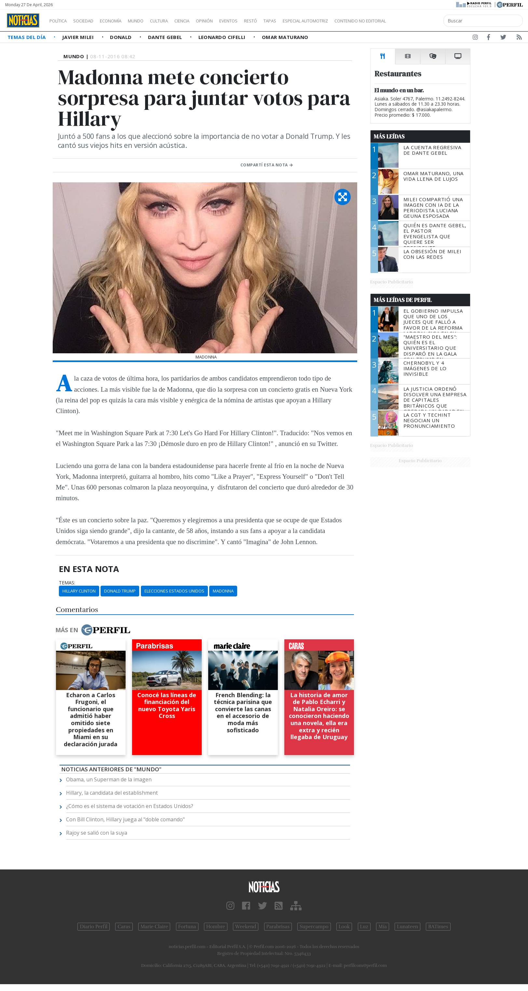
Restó (285, 21)
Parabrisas (278, 927)
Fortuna (187, 927)
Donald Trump (120, 591)
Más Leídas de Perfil (403, 300)
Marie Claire (154, 927)
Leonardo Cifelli (222, 37)
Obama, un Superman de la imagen (109, 779)
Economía (122, 21)
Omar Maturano (285, 37)
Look (344, 927)
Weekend (245, 927)
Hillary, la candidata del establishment (112, 792)
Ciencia (204, 21)
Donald (121, 37)
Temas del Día (27, 37)
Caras (123, 927)
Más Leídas (389, 136)
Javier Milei (78, 37)
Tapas (306, 21)
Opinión (231, 21)
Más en (92, 629)
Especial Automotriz (349, 21)
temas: (67, 583)
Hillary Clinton (79, 591)
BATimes (438, 927)
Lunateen (407, 927)
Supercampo (314, 927)
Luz (364, 927)
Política (60, 21)
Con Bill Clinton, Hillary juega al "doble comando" (125, 819)
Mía (382, 927)
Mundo (150, 21)
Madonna (223, 591)
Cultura (178, 21)
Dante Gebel (165, 37)
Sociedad (90, 21)
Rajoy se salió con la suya (96, 832)
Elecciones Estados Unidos (174, 591)
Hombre (215, 927)
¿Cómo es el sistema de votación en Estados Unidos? (129, 806)
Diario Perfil (93, 927)
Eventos (259, 21)
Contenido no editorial (415, 21)
